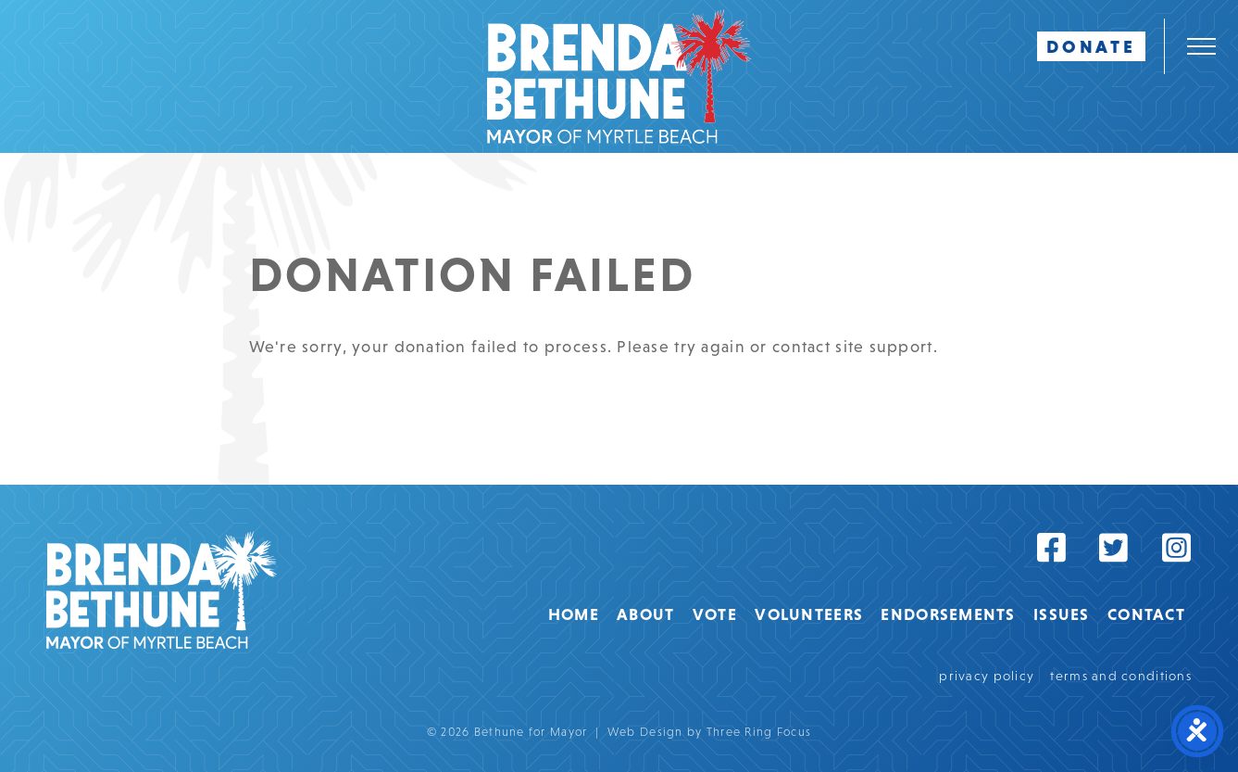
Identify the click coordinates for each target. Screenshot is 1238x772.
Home (573, 614)
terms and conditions (1121, 675)
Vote (715, 614)
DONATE (1091, 46)
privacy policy (986, 675)
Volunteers (809, 614)
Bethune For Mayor (619, 76)
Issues (1061, 614)
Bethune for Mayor (161, 590)
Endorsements (948, 614)
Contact (1146, 614)
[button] (1201, 46)
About (645, 614)
